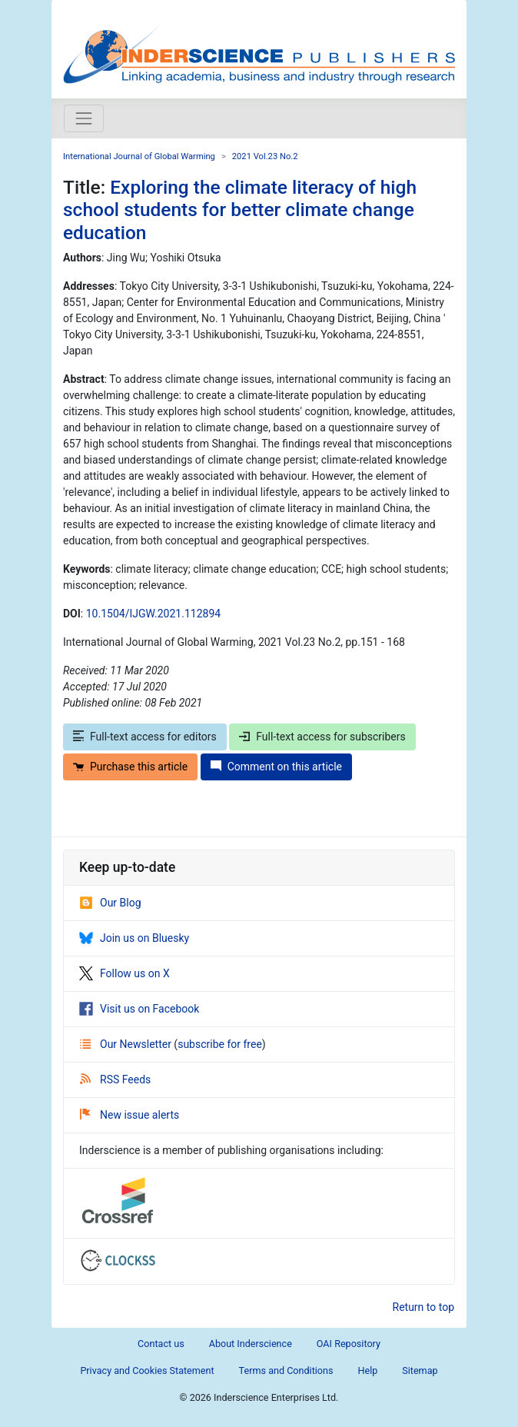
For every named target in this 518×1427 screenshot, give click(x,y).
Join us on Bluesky (134, 938)
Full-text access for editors (145, 736)
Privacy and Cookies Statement (147, 1370)
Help (367, 1370)
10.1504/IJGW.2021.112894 (153, 613)
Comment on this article (276, 766)
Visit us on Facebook (139, 1009)
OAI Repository (348, 1343)
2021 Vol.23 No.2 (265, 156)
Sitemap (419, 1370)
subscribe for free (220, 1044)
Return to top (424, 1307)
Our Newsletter (127, 1044)
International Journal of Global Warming (139, 156)
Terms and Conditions (286, 1370)
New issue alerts (129, 1115)
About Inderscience (250, 1343)
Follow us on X (124, 973)
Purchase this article (130, 766)
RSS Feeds (115, 1079)
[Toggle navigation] (84, 118)
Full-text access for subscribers (322, 736)
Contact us (161, 1343)
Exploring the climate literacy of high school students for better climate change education (240, 210)
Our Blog (110, 902)
